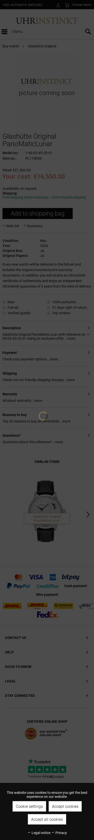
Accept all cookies (47, 819)
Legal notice (38, 833)
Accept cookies (65, 806)
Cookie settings (29, 806)
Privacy (59, 833)
